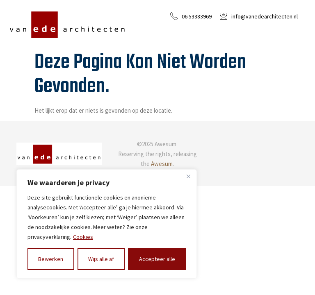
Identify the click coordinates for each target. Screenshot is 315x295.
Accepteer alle (157, 259)
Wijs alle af (101, 259)
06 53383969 (197, 16)
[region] (106, 224)
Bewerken (50, 259)
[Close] (188, 176)
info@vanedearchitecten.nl (264, 16)
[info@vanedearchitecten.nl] (223, 16)
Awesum (162, 164)
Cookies (83, 237)
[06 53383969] (174, 16)
